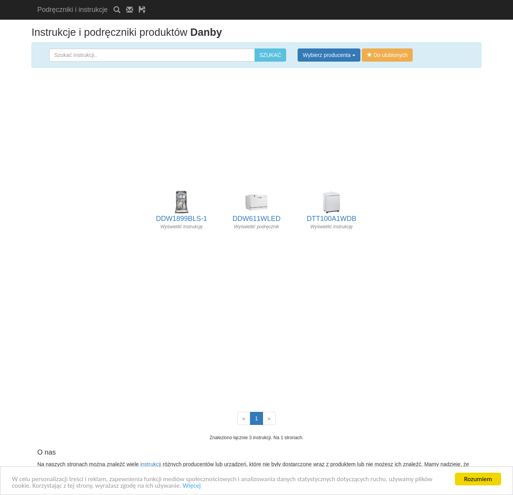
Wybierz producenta (329, 55)
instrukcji (150, 464)
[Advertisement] (241, 3)
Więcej (192, 486)
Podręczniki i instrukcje (72, 9)
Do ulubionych (387, 55)
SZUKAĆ (270, 55)
